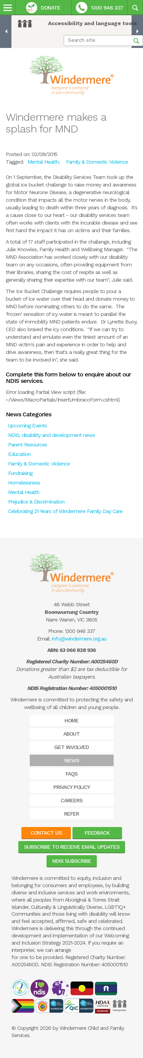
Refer (71, 814)
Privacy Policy (71, 787)
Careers (71, 800)
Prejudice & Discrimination (36, 502)
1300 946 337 (99, 7)
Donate (43, 7)
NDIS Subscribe (71, 861)
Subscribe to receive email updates (71, 847)
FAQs (71, 774)
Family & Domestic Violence (39, 463)
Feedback (97, 833)
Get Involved (71, 747)
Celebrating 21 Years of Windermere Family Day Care (65, 511)
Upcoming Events (27, 425)
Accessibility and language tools (92, 23)
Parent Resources (27, 444)
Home (71, 720)
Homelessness (24, 483)
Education (19, 454)
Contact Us (46, 833)
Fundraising (20, 473)
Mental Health (23, 492)
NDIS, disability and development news (51, 435)
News (71, 760)
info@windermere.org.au (79, 639)
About (71, 734)
